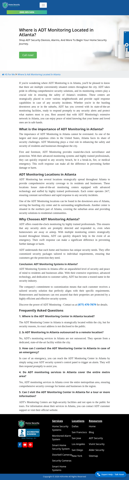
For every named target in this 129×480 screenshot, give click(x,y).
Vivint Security (97, 444)
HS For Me (8, 74)
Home (92, 426)
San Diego (77, 450)
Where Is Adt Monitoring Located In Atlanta (39, 74)
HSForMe (64, 476)
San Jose (76, 438)
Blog (91, 432)
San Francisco (79, 432)
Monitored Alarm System (61, 437)
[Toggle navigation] (43, 5)
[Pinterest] (30, 444)
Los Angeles (78, 444)
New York (77, 455)
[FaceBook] (20, 444)
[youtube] (25, 444)
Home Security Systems (60, 428)
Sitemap (93, 455)
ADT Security (96, 438)
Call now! (28, 55)
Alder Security (96, 450)
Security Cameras (61, 460)
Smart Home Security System (61, 447)
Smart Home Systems (59, 468)
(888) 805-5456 (26, 12)
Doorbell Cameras (62, 454)
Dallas (75, 426)
